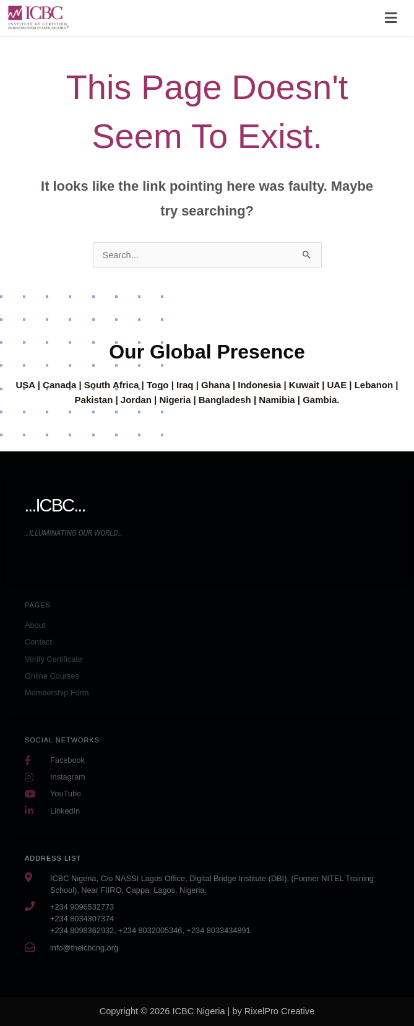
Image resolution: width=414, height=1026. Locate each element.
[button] (391, 18)
